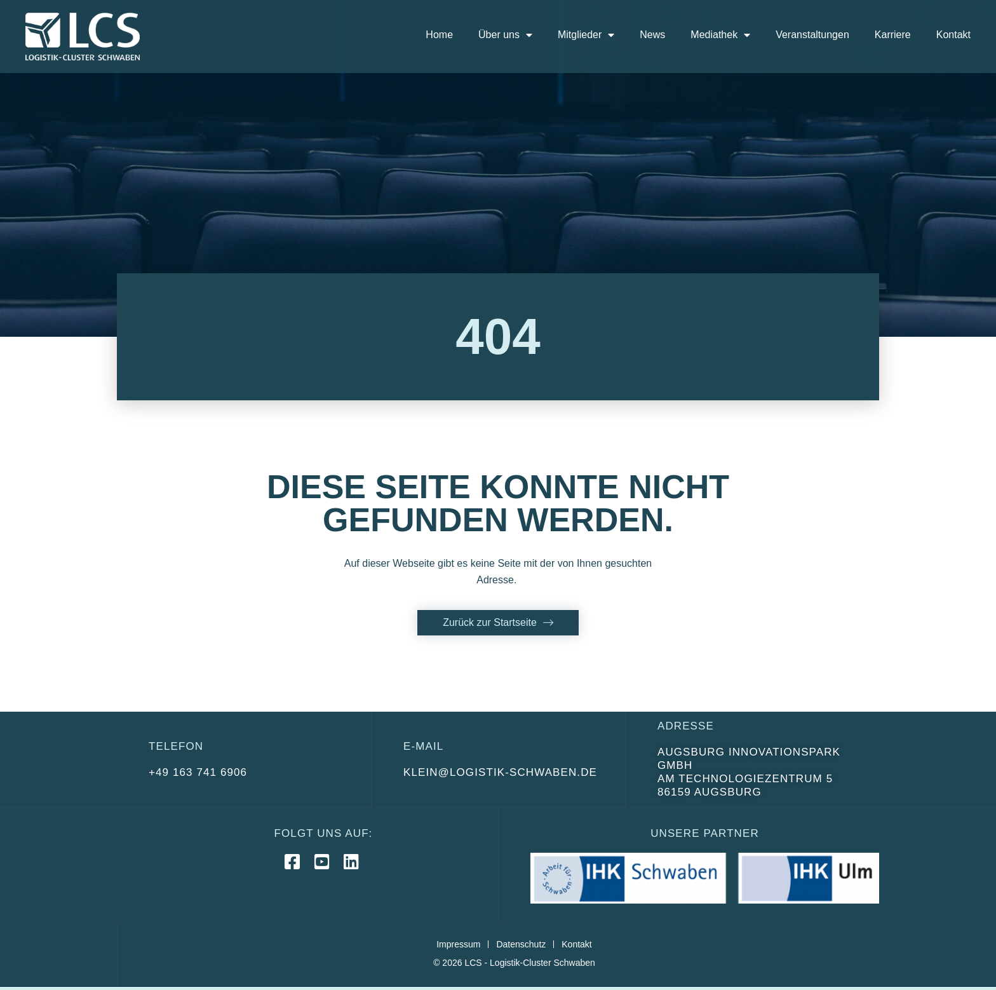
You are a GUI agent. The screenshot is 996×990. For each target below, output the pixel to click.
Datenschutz (521, 944)
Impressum (458, 944)
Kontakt (953, 34)
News (652, 34)
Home (439, 34)
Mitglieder (586, 35)
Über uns (505, 35)
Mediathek (720, 35)
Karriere (893, 34)
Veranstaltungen (812, 34)
